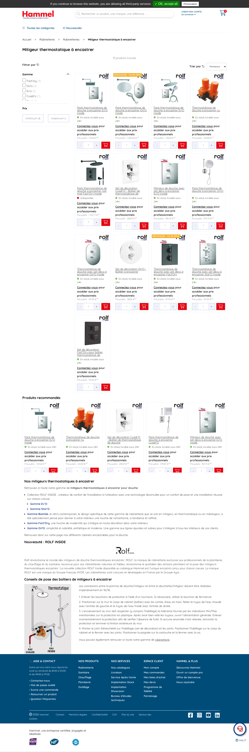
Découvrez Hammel (188, 667)
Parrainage (150, 696)
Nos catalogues (120, 667)
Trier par (196, 66)
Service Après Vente (123, 677)
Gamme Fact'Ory (38, 523)
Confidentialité (100, 714)
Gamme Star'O (40, 509)
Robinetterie (86, 667)
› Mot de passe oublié (42, 685)
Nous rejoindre (185, 682)
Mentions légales (78, 714)
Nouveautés (72, 28)
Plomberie (84, 682)
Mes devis (150, 682)
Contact (60, 714)
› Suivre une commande (43, 689)
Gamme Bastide (37, 514)
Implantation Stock (122, 682)
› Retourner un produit (43, 694)
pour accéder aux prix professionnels (91, 130)
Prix (24, 108)
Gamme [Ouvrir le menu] (45, 74)
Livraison (116, 672)
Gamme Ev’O (38, 504)
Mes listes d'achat (154, 677)
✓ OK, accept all (166, 3)
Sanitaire (83, 672)
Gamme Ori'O (36, 528)
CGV (114, 714)
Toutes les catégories (38, 28)
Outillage (83, 687)
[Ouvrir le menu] (197, 13)
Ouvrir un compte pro (189, 672)
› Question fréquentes (42, 698)
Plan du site (128, 714)
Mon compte (151, 667)
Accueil (26, 39)
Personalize (190, 4)
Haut (241, 740)
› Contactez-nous (39, 680)
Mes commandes (154, 672)
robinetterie (162, 639)
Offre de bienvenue (188, 677)
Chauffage (84, 677)
